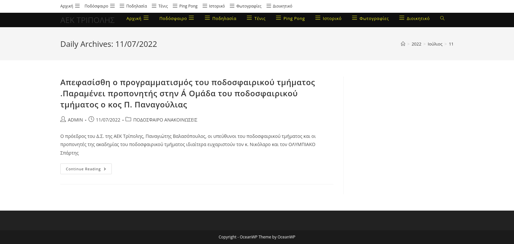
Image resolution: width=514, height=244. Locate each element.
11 (451, 44)
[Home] (403, 44)
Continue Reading (89, 167)
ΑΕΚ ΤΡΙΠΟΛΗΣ (87, 19)
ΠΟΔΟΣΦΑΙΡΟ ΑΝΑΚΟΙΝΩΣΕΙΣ (165, 120)
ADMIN (75, 120)
